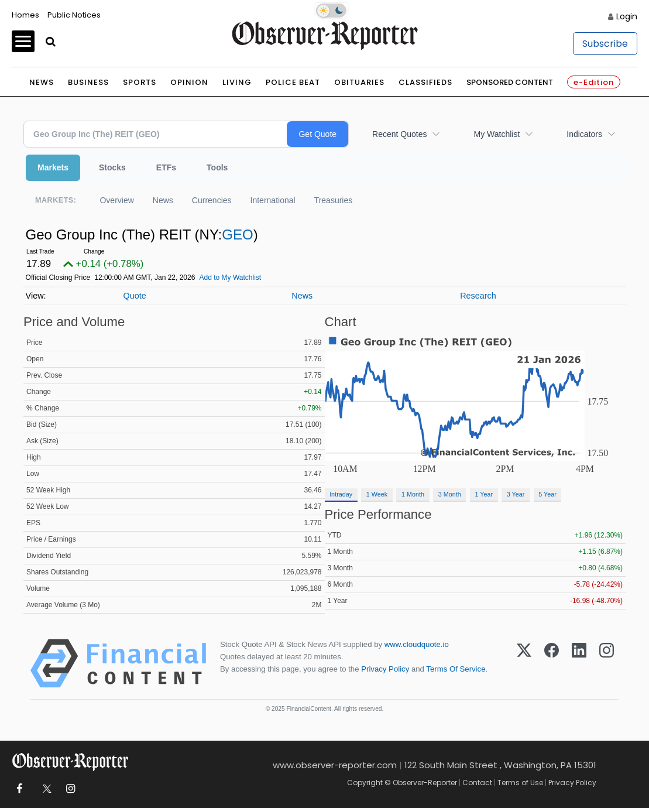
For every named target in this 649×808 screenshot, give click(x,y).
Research (478, 295)
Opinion (189, 82)
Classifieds (425, 82)
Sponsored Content (509, 82)
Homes (25, 14)
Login (626, 16)
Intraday (340, 494)
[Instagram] (607, 663)
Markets (52, 167)
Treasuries (333, 200)
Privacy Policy (385, 669)
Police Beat (293, 82)
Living (237, 82)
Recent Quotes (399, 134)
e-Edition (594, 82)
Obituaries (359, 82)
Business (88, 82)
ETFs (166, 167)
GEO (237, 234)
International (273, 200)
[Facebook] (552, 663)
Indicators (584, 134)
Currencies (212, 200)
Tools (217, 167)
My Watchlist (496, 134)
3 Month (449, 494)
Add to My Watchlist (231, 277)
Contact (477, 783)
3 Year (516, 494)
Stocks (112, 167)
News (41, 82)
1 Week (376, 494)
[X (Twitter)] (524, 663)
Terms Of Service (455, 669)
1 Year (484, 494)
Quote (134, 295)
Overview (116, 200)
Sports (139, 82)
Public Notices (74, 14)
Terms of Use (520, 783)
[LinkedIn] (579, 663)
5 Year (547, 494)
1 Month (412, 494)
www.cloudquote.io (416, 644)
